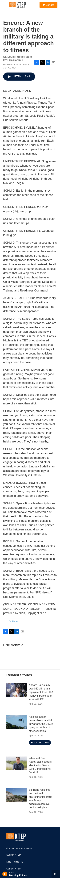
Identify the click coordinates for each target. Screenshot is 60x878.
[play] (5, 874)
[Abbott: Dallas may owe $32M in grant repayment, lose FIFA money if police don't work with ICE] (16, 690)
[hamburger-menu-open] (5, 5)
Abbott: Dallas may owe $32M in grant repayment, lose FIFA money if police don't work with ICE (41, 692)
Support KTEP (13, 855)
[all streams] (56, 874)
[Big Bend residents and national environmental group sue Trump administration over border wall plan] (16, 795)
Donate (49, 4)
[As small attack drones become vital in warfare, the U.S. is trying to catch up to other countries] (16, 722)
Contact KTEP (13, 869)
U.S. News (13, 621)
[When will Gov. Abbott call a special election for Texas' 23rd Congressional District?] (16, 763)
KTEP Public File (14, 862)
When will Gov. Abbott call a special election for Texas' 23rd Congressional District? (40, 765)
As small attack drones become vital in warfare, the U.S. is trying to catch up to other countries (41, 723)
